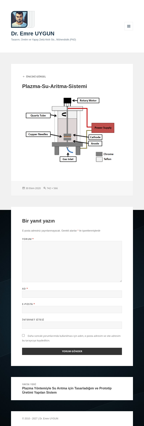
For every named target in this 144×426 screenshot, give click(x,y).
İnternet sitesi (33, 319)
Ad (25, 288)
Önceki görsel (36, 76)
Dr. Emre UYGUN (32, 34)
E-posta (28, 304)
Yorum (28, 239)
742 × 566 (52, 188)
